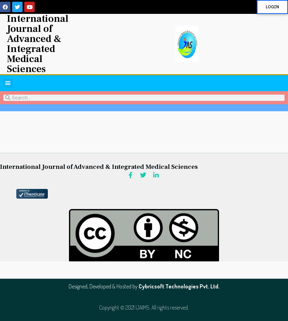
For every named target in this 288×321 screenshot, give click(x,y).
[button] (7, 83)
